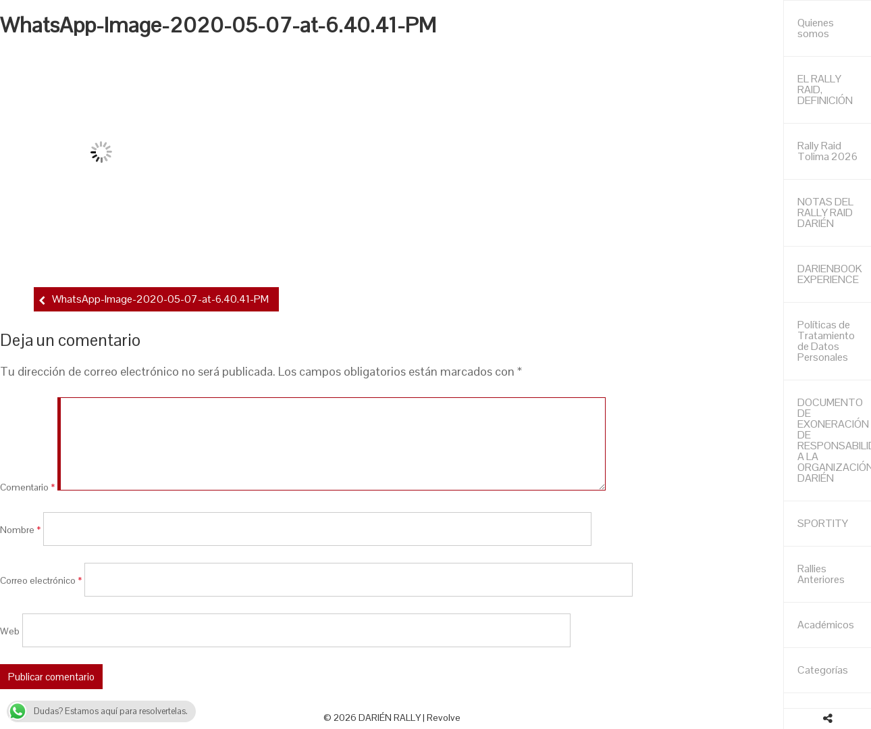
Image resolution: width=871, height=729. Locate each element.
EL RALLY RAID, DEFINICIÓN (825, 89)
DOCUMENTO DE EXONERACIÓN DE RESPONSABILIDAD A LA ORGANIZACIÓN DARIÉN (834, 440)
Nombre (20, 529)
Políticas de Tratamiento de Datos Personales (826, 341)
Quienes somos (815, 28)
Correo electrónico (41, 580)
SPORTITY (822, 523)
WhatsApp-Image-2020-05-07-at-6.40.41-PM (160, 299)
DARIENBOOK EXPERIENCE (829, 273)
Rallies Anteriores (821, 573)
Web (10, 630)
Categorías (822, 670)
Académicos (825, 625)
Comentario (27, 487)
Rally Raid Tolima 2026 (827, 151)
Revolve (443, 717)
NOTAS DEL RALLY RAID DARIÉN (825, 212)
